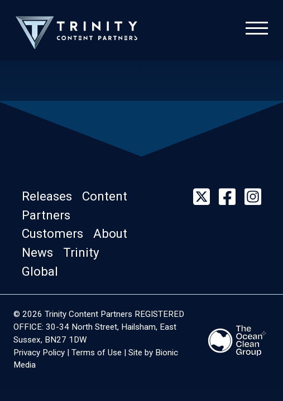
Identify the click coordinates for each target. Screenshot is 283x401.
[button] (52, 196)
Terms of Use (96, 353)
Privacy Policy (39, 353)
